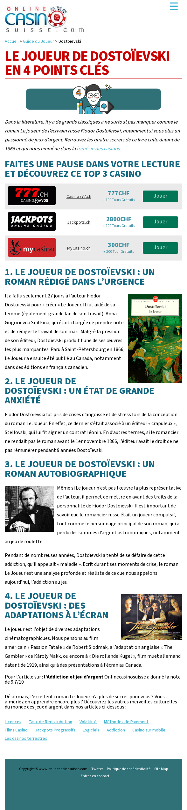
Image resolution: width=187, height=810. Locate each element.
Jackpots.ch (78, 222)
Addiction (116, 730)
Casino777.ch (78, 196)
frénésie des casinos (98, 148)
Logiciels (91, 730)
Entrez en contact (95, 776)
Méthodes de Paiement (126, 722)
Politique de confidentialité (128, 769)
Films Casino (16, 730)
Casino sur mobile (148, 730)
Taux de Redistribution (50, 722)
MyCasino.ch (79, 248)
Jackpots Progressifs (55, 730)
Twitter (97, 769)
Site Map (161, 769)
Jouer (160, 196)
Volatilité (88, 722)
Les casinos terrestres (26, 738)
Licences (13, 722)
